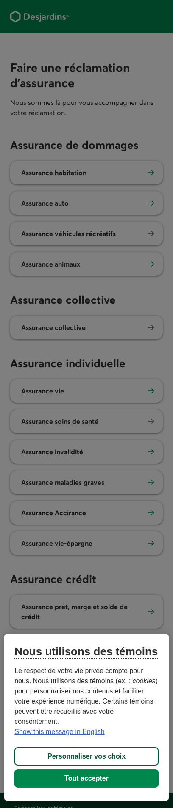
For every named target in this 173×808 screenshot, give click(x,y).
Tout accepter (86, 778)
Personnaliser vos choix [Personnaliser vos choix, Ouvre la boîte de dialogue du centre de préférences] (86, 756)
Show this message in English (59, 731)
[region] (86, 717)
